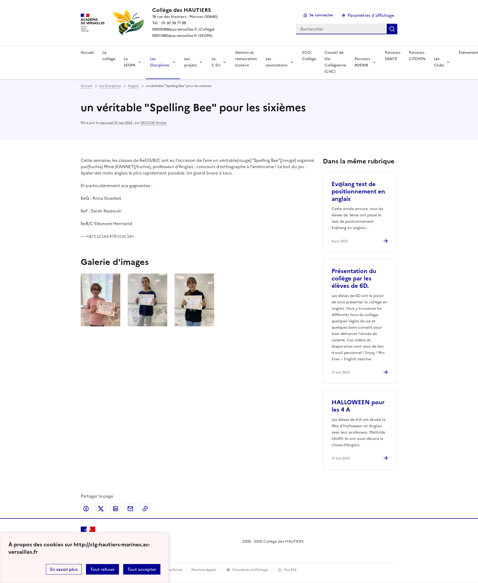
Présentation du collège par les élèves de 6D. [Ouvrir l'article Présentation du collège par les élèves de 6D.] (354, 278)
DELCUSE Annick (153, 122)
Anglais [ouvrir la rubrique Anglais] (133, 86)
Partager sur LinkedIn (115, 508)
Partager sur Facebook (86, 508)
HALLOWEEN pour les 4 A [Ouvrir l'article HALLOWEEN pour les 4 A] (358, 406)
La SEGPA (129, 62)
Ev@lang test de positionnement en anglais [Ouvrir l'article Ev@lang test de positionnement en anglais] (358, 191)
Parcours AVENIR (362, 62)
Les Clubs (439, 62)
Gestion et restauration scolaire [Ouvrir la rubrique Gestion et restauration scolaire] (246, 59)
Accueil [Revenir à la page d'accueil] (87, 52)
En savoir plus (64, 569)
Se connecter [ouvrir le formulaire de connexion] (321, 15)
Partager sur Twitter (100, 508)
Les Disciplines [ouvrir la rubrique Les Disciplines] (110, 86)
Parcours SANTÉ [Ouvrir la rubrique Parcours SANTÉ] (392, 56)
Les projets (190, 62)
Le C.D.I (216, 62)
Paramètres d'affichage (250, 569)
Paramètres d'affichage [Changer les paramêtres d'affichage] (371, 15)
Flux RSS (290, 569)
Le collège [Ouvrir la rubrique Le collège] (108, 56)
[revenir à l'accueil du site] (185, 10)
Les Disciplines (159, 62)
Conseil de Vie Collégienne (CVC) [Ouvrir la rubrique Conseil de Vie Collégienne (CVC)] (335, 62)
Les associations (277, 62)
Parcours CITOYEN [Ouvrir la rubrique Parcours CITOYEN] (417, 56)
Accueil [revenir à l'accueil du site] (86, 86)
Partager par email (130, 508)
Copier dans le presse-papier (145, 508)
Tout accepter (141, 569)
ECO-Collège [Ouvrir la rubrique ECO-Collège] (309, 56)
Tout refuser (102, 569)
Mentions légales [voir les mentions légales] (203, 569)
